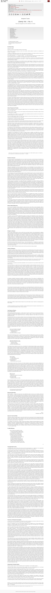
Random (17, 591)
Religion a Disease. (12, 31)
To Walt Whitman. (12, 35)
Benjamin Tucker (13, 6)
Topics (28, 591)
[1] (22, 369)
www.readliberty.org (24, 9)
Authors (25, 591)
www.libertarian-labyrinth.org (37, 10)
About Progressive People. (13, 29)
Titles (22, 591)
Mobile (34, 591)
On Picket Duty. (12, 28)
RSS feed (20, 591)
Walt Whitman (17, 7)
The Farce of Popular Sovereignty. (14, 37)
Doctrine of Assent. (12, 30)
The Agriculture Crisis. (12, 36)
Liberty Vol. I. (13, 7)
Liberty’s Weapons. (12, 32)
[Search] (43, 1)
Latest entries (31, 591)
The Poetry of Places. (12, 33)
